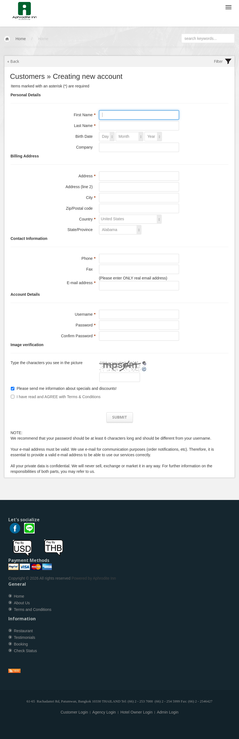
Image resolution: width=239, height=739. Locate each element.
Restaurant (23, 631)
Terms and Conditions (32, 609)
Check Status (25, 651)
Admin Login (167, 712)
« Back (13, 61)
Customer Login (74, 712)
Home (21, 39)
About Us (22, 603)
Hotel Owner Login (136, 712)
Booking (21, 644)
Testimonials (24, 637)
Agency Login (104, 712)
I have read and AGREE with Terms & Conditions (59, 397)
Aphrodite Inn (104, 578)
